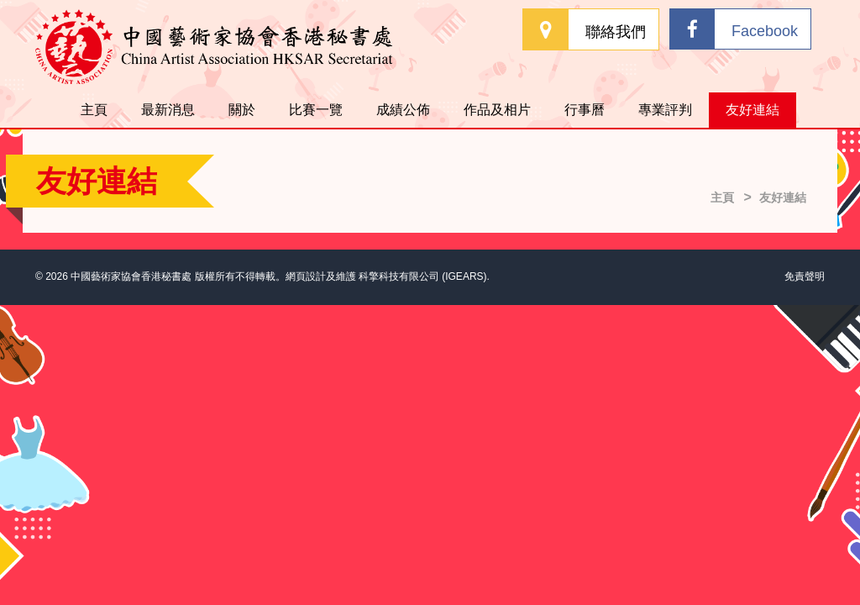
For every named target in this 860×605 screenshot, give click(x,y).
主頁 (94, 110)
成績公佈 (403, 110)
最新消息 (168, 110)
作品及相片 (497, 110)
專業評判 (665, 110)
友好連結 (752, 110)
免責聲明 (804, 276)
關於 (241, 110)
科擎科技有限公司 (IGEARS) (423, 276)
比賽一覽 (316, 110)
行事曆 (584, 110)
